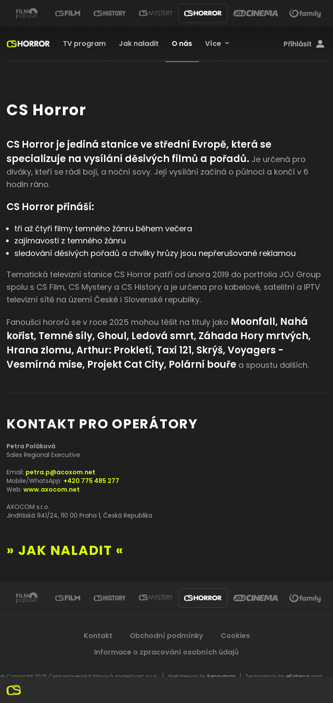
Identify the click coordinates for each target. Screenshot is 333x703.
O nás (182, 44)
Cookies (235, 636)
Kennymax (221, 676)
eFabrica (298, 676)
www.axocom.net (51, 489)
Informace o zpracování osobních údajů (166, 652)
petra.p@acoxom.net (60, 472)
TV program (84, 44)
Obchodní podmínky (166, 636)
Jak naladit (139, 44)
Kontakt (98, 636)
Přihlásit (304, 44)
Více (213, 44)
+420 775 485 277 (91, 480)
